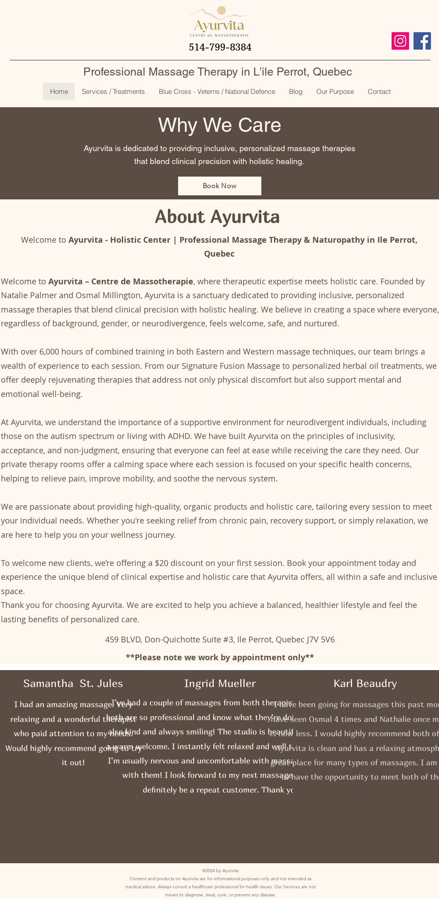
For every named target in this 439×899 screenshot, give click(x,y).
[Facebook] (422, 41)
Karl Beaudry (365, 683)
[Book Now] (219, 186)
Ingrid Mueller (220, 683)
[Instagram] (400, 41)
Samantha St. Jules (73, 683)
